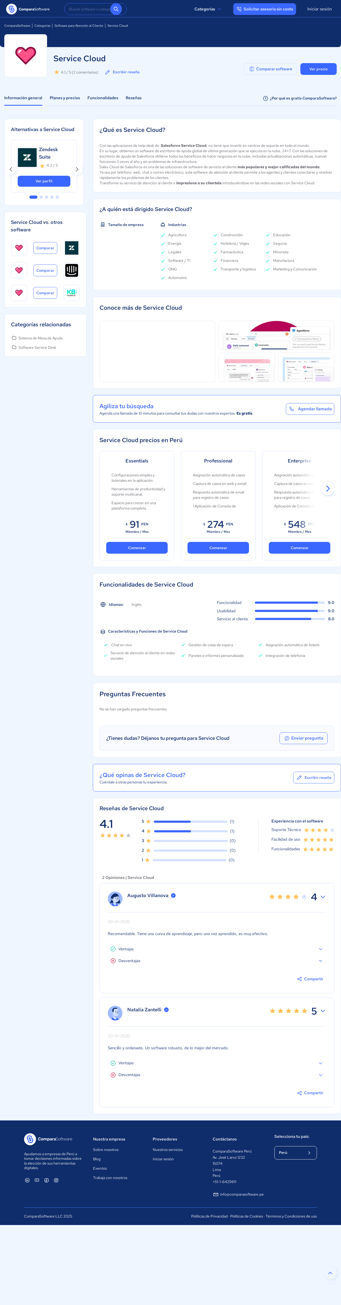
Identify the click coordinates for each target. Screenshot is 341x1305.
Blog (97, 1159)
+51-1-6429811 (224, 1181)
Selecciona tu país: (291, 1136)
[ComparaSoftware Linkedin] (27, 1180)
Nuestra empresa (109, 1139)
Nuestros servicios (168, 1149)
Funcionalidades (102, 98)
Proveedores (165, 1139)
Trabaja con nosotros (110, 1177)
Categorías (208, 9)
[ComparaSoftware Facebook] (46, 1180)
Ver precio (318, 69)
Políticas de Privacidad (209, 1216)
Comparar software (270, 69)
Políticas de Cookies (246, 1216)
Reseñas (133, 98)
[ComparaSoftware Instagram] (56, 1180)
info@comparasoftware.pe (238, 1194)
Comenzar (137, 547)
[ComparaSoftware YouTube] (37, 1180)
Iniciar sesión (319, 9)
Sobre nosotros (105, 1149)
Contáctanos (225, 1139)
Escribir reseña (122, 72)
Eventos (100, 1168)
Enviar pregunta (303, 738)
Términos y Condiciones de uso (291, 1216)
